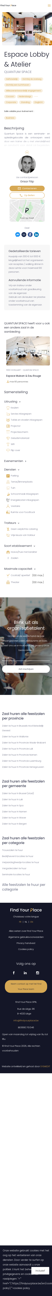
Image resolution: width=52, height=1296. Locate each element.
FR (20, 921)
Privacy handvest (26, 943)
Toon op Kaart (27, 218)
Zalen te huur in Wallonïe (15, 736)
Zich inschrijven (26, 669)
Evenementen (13, 461)
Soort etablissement (18, 546)
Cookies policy (26, 949)
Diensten (10, 469)
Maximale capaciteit (18, 569)
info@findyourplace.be (26, 1020)
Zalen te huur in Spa (12, 805)
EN (32, 921)
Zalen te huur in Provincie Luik (17, 748)
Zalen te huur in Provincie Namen (19, 754)
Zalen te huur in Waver (14, 817)
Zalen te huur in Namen (14, 811)
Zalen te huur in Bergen (14, 823)
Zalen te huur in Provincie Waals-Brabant (24, 742)
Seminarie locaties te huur (16, 874)
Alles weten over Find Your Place (26, 931)
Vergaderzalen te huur (14, 868)
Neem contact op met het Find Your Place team (26, 986)
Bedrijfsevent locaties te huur (17, 856)
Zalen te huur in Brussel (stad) (18, 793)
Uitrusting (10, 401)
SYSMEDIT (45, 1066)
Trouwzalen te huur (12, 850)
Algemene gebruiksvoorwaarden (26, 937)
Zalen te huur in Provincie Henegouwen (23, 767)
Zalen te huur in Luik (12, 799)
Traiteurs (10, 523)
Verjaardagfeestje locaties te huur (20, 862)
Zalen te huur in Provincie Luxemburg (21, 760)
